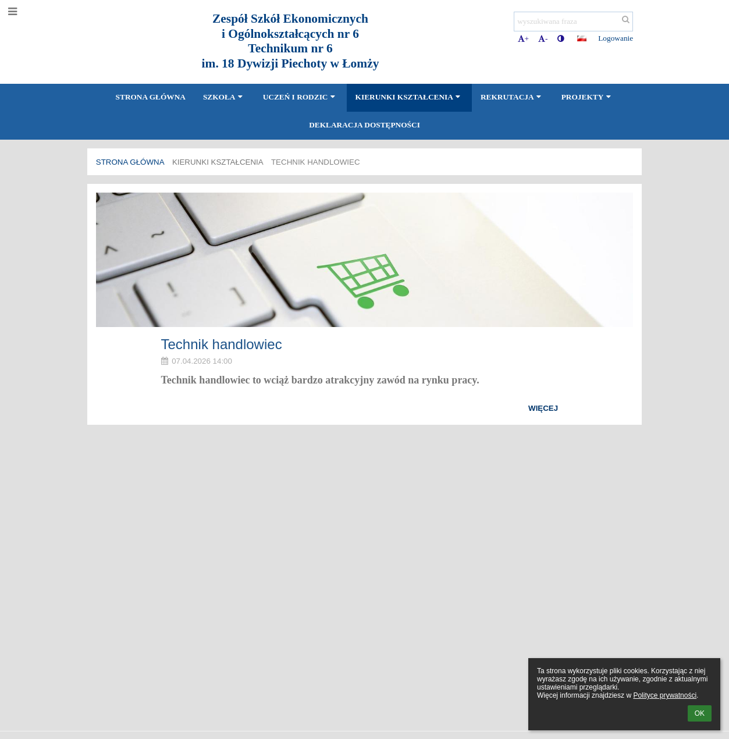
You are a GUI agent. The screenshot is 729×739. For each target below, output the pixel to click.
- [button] (542, 38)
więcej (543, 408)
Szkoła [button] (224, 97)
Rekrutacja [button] (512, 97)
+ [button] (523, 38)
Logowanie (615, 38)
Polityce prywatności (664, 695)
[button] (582, 38)
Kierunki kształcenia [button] (409, 97)
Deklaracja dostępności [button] (364, 124)
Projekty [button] (587, 97)
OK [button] (700, 713)
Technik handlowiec (315, 162)
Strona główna (130, 162)
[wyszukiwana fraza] (573, 21)
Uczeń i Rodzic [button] (300, 97)
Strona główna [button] (151, 97)
